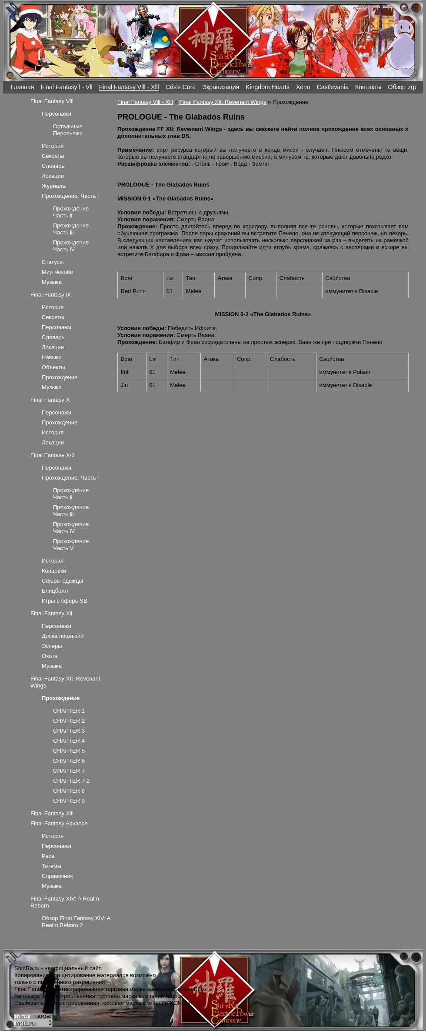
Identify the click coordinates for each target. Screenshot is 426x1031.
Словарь (53, 166)
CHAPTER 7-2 (71, 780)
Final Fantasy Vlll (51, 101)
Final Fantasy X (50, 400)
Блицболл (55, 590)
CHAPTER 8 (69, 790)
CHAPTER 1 (69, 710)
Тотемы (51, 866)
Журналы (54, 186)
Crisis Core (181, 86)
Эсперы (52, 646)
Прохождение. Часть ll (71, 212)
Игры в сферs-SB (64, 600)
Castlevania (333, 86)
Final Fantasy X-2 (52, 455)
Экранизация (220, 86)
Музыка (52, 282)
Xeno (303, 86)
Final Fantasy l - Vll (66, 86)
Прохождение (59, 377)
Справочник (57, 876)
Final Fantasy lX (50, 294)
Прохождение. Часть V (71, 544)
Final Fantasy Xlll (51, 813)
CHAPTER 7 (69, 770)
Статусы (52, 262)
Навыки (52, 357)
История (52, 146)
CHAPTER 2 (69, 720)
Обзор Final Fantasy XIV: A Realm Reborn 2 (76, 921)
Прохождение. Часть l (70, 196)
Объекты (53, 367)
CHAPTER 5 (69, 750)
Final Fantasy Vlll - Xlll (129, 86)
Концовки (54, 570)
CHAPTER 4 (69, 740)
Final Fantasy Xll (51, 613)
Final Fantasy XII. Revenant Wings (222, 102)
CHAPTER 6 (69, 760)
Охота (49, 656)
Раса (48, 856)
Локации (53, 176)
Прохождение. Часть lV (71, 246)
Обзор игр (402, 86)
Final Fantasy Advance (59, 823)
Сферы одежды (62, 580)
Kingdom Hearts (268, 86)
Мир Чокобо (57, 272)
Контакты (368, 86)
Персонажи (56, 113)
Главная (22, 86)
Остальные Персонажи (68, 130)
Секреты (53, 156)
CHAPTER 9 (69, 800)
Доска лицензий (63, 636)
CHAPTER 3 (69, 730)
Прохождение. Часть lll (71, 229)
